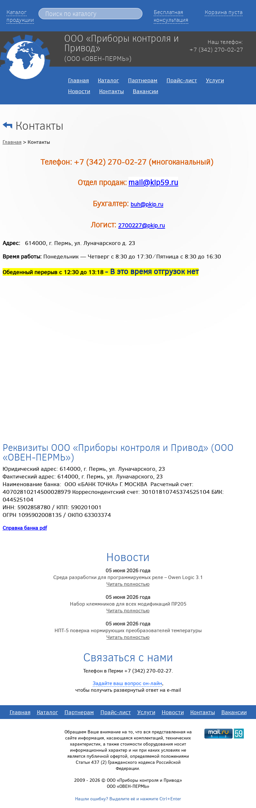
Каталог (108, 80)
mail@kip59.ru (153, 182)
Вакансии (145, 91)
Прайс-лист (181, 80)
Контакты (111, 91)
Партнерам (143, 80)
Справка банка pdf (25, 527)
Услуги (215, 80)
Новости (79, 91)
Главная (78, 80)
